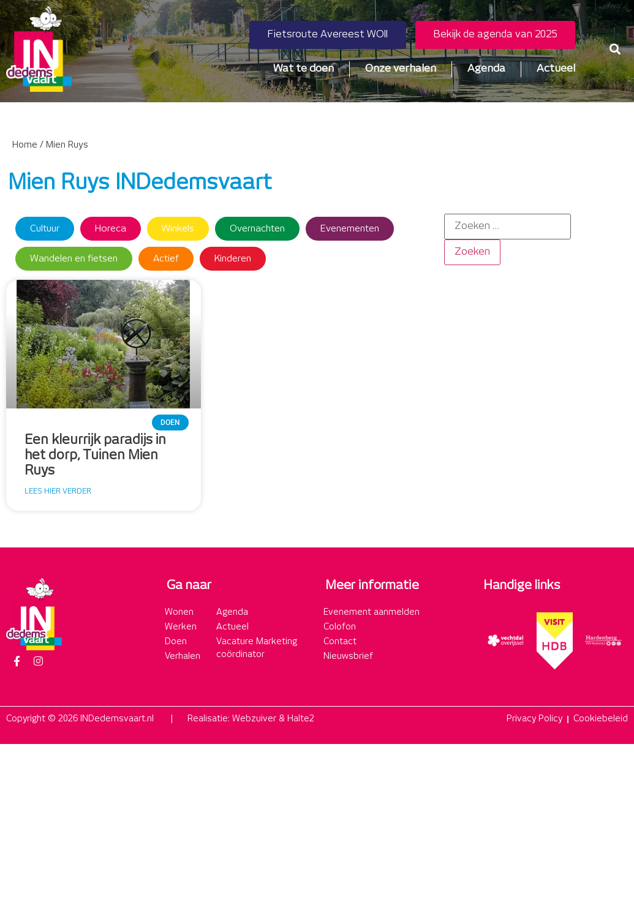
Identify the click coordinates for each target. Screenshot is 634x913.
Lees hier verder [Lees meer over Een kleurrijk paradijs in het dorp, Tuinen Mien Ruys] (58, 491)
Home (24, 145)
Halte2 (300, 719)
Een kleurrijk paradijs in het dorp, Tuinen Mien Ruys (95, 455)
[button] (615, 49)
